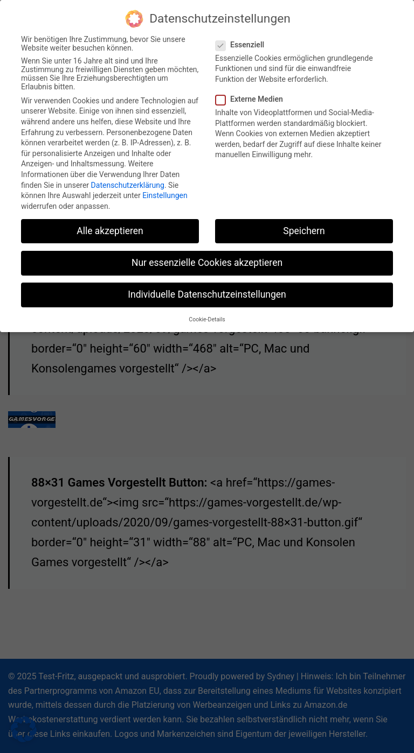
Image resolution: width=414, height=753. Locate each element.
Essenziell (243, 40)
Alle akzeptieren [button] (110, 226)
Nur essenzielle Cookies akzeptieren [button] (207, 258)
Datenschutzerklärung (127, 180)
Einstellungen (165, 191)
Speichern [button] (304, 226)
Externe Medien (252, 94)
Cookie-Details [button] (207, 315)
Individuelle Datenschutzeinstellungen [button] (207, 290)
